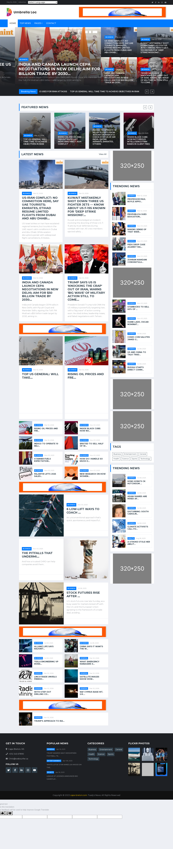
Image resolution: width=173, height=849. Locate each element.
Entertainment (130, 454)
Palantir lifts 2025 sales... (45, 475)
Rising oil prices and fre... (86, 375)
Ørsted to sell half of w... (91, 445)
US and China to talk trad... (136, 353)
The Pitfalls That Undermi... (37, 554)
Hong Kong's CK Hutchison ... (136, 482)
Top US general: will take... (40, 375)
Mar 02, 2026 (21, 59)
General (84, 658)
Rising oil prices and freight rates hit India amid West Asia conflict (103, 140)
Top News (25, 23)
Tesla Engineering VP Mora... (46, 662)
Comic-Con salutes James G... (138, 338)
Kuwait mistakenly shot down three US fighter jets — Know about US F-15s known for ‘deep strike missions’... (50, 69)
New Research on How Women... (93, 475)
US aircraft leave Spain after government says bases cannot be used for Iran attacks (89, 91)
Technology (145, 459)
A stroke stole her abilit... (138, 543)
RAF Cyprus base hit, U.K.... (91, 693)
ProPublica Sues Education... (137, 215)
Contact (51, 23)
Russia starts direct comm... (135, 368)
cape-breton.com (78, 795)
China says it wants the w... (91, 647)
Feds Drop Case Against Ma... (136, 245)
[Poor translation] (9, 813)
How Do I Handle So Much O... (91, 460)
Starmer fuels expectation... (42, 460)
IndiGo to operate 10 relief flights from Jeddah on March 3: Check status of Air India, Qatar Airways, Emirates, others (138, 137)
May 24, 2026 (11, 2)
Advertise (22, 2)
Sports (134, 459)
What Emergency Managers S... (89, 662)
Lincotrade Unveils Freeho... (45, 678)
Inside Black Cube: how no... (90, 429)
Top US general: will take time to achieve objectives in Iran (69, 141)
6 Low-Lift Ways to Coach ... (83, 510)
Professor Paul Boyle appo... (136, 200)
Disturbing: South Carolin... (138, 512)
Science (125, 459)
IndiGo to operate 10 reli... (46, 445)
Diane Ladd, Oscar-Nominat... (138, 323)
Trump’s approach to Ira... (49, 721)
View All (102, 154)
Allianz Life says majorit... (44, 647)
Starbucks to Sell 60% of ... (138, 308)
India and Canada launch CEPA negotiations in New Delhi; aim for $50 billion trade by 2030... (119, 78)
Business (8, 59)
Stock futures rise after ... (83, 594)
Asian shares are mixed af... (137, 497)
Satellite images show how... (89, 678)
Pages (37, 23)
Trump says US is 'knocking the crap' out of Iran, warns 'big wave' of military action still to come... (155, 78)
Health (116, 459)
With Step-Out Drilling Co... (42, 693)
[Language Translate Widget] (42, 2)
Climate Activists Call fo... (137, 528)
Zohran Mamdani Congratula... (137, 261)
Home (12, 23)
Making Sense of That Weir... (136, 230)
